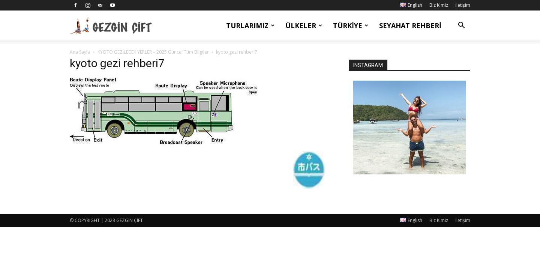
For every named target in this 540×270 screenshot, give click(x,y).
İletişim (462, 5)
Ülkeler (303, 25)
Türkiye (350, 25)
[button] (461, 26)
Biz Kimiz (438, 5)
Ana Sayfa (80, 52)
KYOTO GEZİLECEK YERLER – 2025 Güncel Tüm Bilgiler (153, 52)
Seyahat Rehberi (410, 25)
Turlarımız (250, 25)
